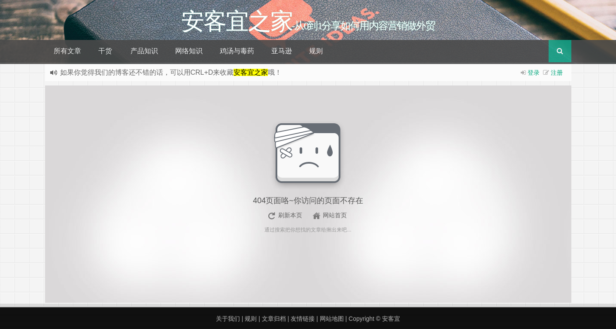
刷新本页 (290, 215)
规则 (316, 51)
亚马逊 (281, 51)
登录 (534, 72)
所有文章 (67, 51)
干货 (105, 51)
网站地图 (332, 318)
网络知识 (189, 51)
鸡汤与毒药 (237, 51)
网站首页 (335, 215)
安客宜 (391, 318)
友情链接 (303, 318)
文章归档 (274, 318)
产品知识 (144, 51)
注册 (557, 72)
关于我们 (228, 318)
